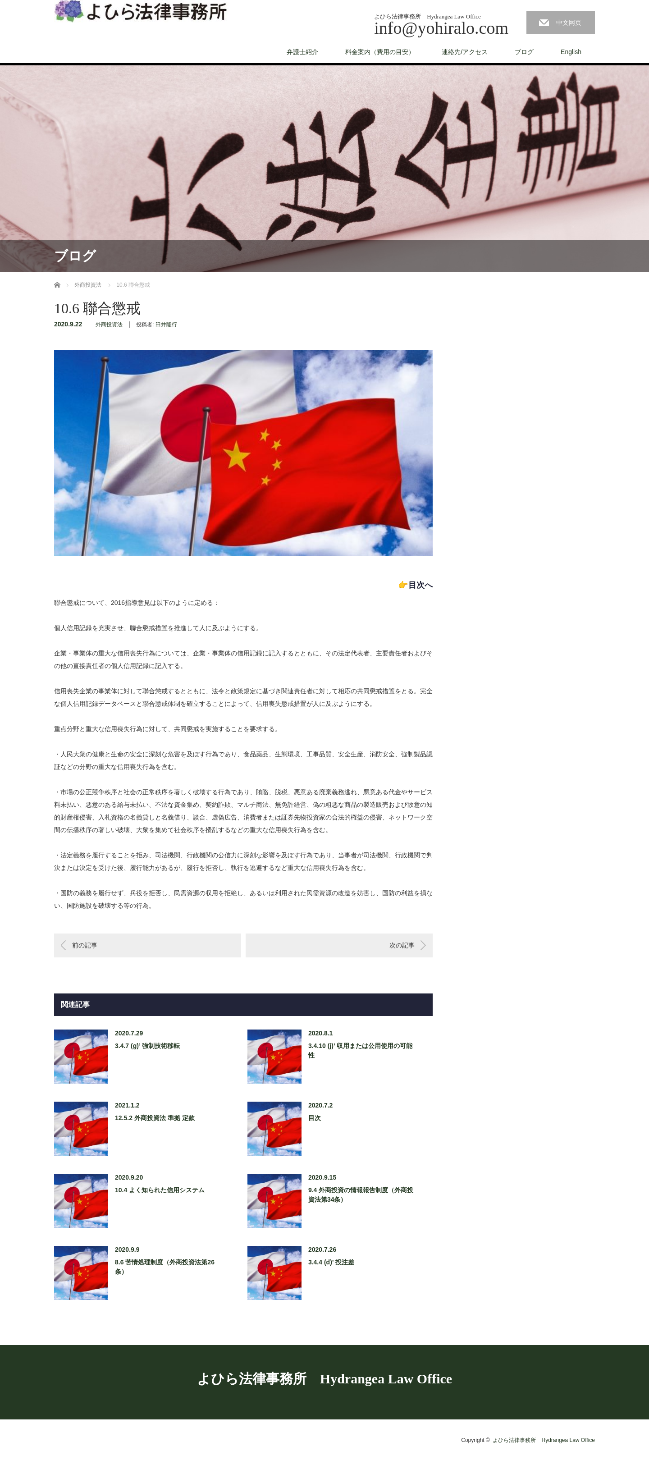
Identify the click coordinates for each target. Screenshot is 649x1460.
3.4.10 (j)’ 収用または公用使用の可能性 (360, 1050)
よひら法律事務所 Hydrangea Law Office (324, 1378)
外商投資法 (109, 324)
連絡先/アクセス (465, 51)
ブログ (524, 51)
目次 (314, 1117)
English (571, 51)
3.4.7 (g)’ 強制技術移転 (147, 1045)
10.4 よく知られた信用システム (160, 1190)
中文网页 (568, 22)
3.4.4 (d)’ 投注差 (331, 1262)
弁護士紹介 (302, 51)
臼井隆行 (166, 324)
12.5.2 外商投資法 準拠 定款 (155, 1117)
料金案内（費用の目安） (380, 51)
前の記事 (84, 945)
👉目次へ (415, 585)
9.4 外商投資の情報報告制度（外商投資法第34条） (360, 1194)
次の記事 (402, 945)
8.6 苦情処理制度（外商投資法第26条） (165, 1267)
